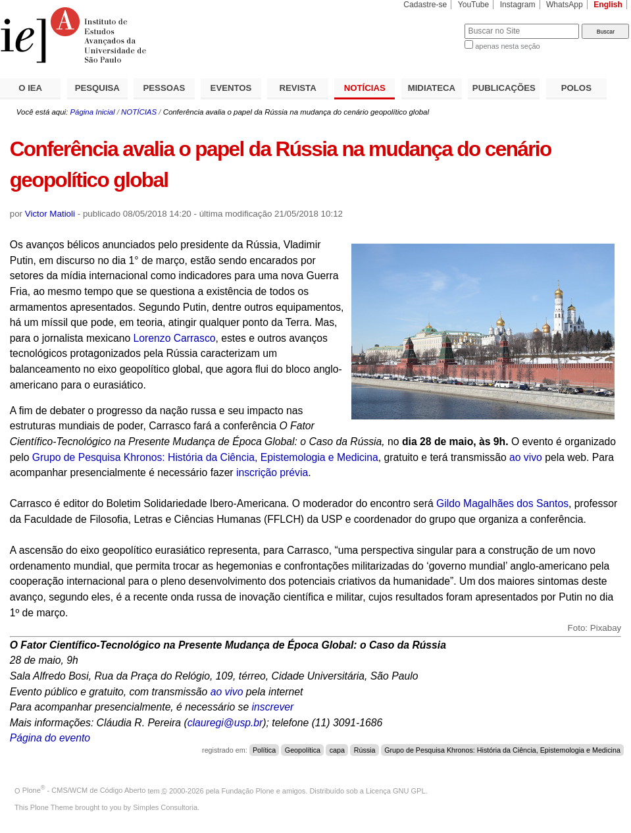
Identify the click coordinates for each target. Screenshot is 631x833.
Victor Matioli (50, 214)
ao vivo (525, 457)
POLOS (576, 88)
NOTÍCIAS (365, 88)
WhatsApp (564, 4)
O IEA (30, 88)
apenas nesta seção (507, 46)
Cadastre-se (425, 4)
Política (264, 750)
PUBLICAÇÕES (504, 88)
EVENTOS (231, 88)
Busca (432, 23)
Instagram (518, 4)
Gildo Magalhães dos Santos (502, 503)
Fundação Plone (248, 790)
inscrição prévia (272, 472)
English (607, 4)
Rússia (365, 750)
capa (337, 750)
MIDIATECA (431, 88)
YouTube (474, 4)
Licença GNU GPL (395, 790)
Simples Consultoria (165, 807)
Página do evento (50, 737)
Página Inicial (92, 112)
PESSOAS (164, 88)
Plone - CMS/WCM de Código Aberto (84, 790)
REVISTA (298, 88)
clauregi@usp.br (225, 722)
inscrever (273, 706)
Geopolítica (302, 750)
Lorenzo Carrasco (175, 338)
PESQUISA (97, 88)
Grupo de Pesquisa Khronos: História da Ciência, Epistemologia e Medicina (205, 457)
